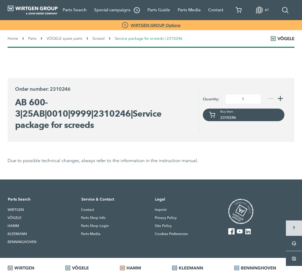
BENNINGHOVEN (22, 242)
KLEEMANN (17, 233)
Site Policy (163, 225)
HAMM (13, 225)
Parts (32, 38)
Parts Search (75, 10)
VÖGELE (14, 217)
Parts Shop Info (93, 217)
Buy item (226, 112)
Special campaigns (117, 10)
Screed (98, 38)
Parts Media (189, 10)
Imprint (161, 209)
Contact (215, 10)
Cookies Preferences (171, 233)
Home (13, 38)
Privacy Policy (166, 217)
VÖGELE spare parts (64, 38)
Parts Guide (158, 10)
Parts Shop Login (95, 225)
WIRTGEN (16, 209)
